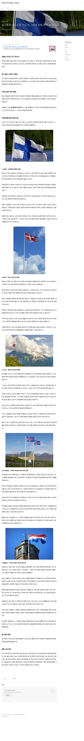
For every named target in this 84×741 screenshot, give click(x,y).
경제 (66, 45)
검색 (78, 3)
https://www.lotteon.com (9, 44)
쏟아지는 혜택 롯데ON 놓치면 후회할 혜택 (15, 47)
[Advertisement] (29, 656)
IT (65, 49)
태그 (8, 8)
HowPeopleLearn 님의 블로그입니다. (12, 713)
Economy (67, 54)
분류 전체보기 (68, 42)
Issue (66, 57)
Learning (67, 59)
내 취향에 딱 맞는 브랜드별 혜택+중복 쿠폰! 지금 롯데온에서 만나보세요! (21, 49)
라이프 (66, 47)
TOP (81, 736)
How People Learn (10, 3)
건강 (66, 52)
